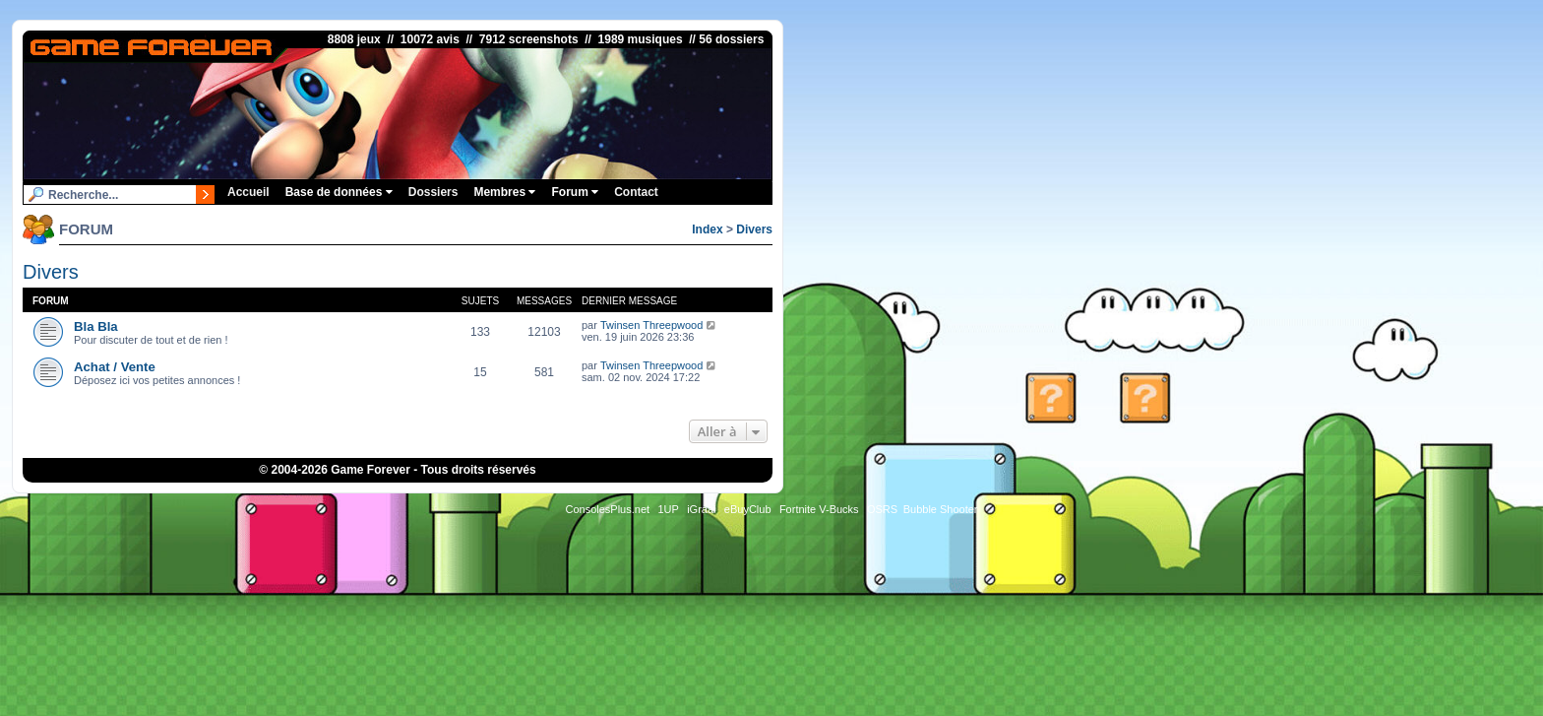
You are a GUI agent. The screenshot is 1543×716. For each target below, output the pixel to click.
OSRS (882, 509)
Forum (574, 192)
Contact (636, 192)
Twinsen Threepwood (651, 325)
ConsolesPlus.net (607, 509)
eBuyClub (748, 509)
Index (707, 229)
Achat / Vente (114, 366)
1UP (667, 509)
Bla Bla (96, 326)
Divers (754, 229)
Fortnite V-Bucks (819, 509)
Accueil (248, 192)
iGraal (701, 509)
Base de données (339, 192)
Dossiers (433, 192)
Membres (504, 192)
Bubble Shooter (940, 509)
